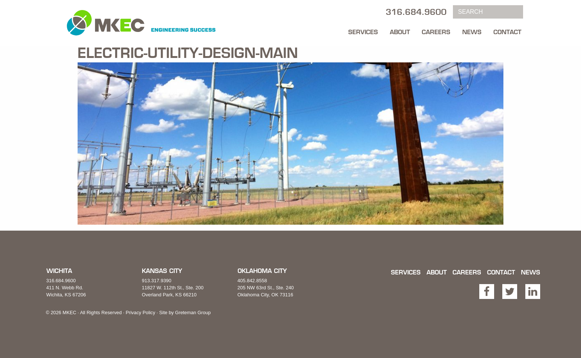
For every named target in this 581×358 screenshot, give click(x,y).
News (472, 32)
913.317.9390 (157, 280)
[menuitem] (363, 30)
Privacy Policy (140, 312)
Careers (436, 32)
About (400, 32)
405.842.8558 (252, 280)
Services (363, 32)
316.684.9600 (61, 280)
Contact (507, 32)
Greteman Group (192, 312)
